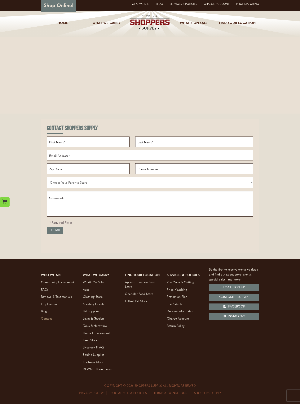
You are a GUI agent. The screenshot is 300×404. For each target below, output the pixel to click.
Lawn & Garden (93, 318)
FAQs (45, 289)
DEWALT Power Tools (97, 369)
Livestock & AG (93, 347)
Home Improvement (96, 333)
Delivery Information (180, 311)
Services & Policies (183, 4)
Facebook (234, 306)
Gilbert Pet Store (136, 301)
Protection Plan (177, 297)
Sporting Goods (93, 304)
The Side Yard (176, 304)
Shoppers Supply (207, 393)
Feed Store (90, 340)
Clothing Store (93, 297)
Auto (86, 289)
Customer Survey (234, 297)
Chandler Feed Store (139, 294)
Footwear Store (93, 362)
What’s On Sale (194, 23)
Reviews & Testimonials (56, 297)
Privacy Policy (91, 393)
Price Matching (247, 4)
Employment (49, 304)
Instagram (234, 316)
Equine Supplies (93, 355)
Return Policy (175, 325)
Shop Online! (59, 5)
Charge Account (216, 4)
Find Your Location (237, 23)
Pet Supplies (91, 311)
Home (63, 23)
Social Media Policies (129, 393)
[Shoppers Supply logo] (150, 23)
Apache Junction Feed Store (140, 284)
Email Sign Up (234, 287)
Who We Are (140, 4)
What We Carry (106, 23)
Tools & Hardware (95, 325)
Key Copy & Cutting (180, 282)
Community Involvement (57, 282)
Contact (46, 318)
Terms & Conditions (170, 393)
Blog (159, 4)
